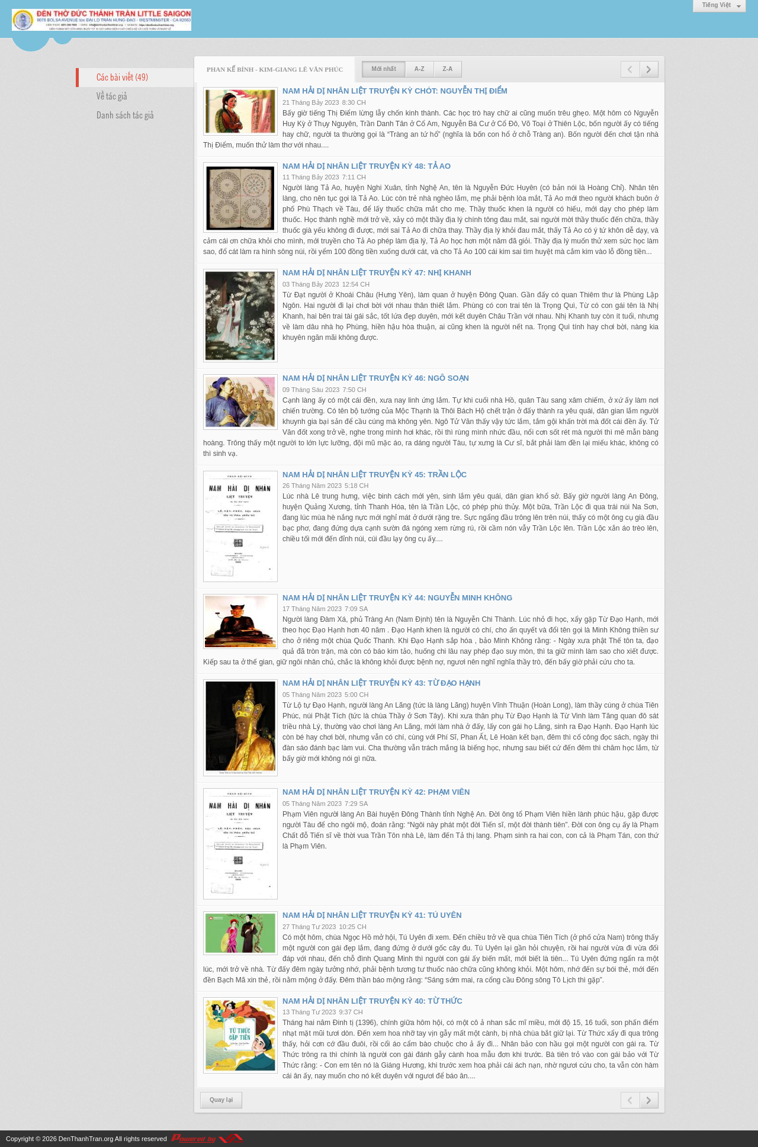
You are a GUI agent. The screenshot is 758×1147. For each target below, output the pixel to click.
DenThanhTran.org (86, 1138)
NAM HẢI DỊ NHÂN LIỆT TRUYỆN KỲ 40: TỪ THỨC (372, 1001)
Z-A (448, 69)
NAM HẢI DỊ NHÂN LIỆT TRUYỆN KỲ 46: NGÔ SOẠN (375, 378)
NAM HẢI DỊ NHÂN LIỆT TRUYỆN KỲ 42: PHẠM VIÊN (376, 792)
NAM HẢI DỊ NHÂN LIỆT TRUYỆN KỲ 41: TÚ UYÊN (372, 915)
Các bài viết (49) (122, 76)
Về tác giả (112, 95)
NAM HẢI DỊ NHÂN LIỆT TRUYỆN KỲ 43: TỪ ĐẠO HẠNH (381, 683)
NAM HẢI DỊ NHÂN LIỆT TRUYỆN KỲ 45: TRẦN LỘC (374, 474)
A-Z (420, 69)
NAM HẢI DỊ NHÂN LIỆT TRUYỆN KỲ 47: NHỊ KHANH (376, 272)
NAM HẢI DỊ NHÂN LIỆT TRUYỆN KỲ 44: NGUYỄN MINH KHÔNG (397, 597)
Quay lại (221, 1100)
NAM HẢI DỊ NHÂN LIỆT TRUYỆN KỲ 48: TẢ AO (366, 166)
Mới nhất (383, 69)
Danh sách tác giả (125, 114)
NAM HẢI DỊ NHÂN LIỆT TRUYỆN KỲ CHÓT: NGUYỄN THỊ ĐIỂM (395, 90)
